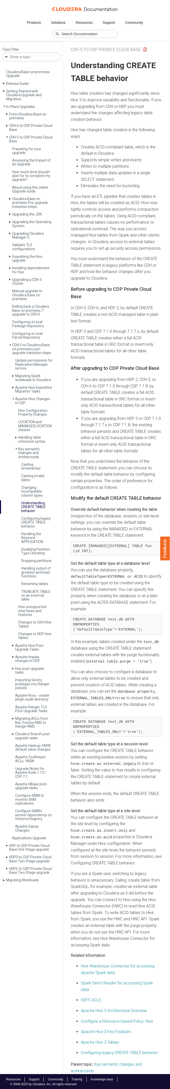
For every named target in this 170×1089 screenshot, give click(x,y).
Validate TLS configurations (23, 247)
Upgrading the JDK (27, 214)
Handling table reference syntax (31, 439)
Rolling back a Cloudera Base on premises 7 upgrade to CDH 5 (30, 310)
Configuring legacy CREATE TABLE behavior (36, 522)
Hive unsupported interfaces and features (32, 611)
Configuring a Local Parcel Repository (27, 335)
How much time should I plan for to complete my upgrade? (31, 176)
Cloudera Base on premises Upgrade (28, 74)
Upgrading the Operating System (31, 224)
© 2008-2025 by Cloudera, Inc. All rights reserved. (43, 1083)
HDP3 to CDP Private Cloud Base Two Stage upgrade (30, 859)
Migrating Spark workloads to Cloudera (33, 378)
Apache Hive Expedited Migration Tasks (33, 389)
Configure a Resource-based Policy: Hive (117, 1020)
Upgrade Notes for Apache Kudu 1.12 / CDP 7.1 (30, 773)
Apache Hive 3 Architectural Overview (114, 1009)
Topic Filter (10, 49)
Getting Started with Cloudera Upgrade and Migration (24, 95)
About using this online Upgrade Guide (30, 189)
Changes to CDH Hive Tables (35, 624)
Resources (84, 23)
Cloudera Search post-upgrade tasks (33, 736)
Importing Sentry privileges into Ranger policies (32, 684)
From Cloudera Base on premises (27, 116)
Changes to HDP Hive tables (35, 636)
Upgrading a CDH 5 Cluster (27, 281)
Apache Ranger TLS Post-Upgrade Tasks (31, 709)
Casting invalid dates (32, 478)
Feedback (165, 548)
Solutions (58, 23)
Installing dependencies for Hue (31, 270)
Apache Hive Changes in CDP (32, 401)
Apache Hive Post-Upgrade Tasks (29, 647)
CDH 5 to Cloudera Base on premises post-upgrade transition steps (31, 349)
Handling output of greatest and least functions (36, 572)
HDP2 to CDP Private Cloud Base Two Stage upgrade (30, 870)
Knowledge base (102, 1078)
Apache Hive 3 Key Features (106, 1030)
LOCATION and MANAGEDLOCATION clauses (35, 426)
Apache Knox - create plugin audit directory (32, 697)
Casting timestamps (31, 466)
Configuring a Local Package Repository (28, 324)
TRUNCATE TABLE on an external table (36, 595)
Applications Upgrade (29, 838)
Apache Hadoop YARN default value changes (33, 747)
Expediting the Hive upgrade (27, 258)
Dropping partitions (36, 561)
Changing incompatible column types (32, 491)
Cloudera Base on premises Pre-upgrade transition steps (30, 203)
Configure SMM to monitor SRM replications (29, 799)
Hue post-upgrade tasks (29, 670)
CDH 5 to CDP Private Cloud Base (30, 139)
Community (134, 23)
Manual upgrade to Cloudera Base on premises (27, 295)
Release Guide (17, 84)
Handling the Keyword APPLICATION (32, 538)
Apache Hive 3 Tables (100, 1041)
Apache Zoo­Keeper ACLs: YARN (30, 759)
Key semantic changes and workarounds (29, 453)
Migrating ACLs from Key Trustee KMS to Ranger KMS (31, 722)
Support (109, 23)
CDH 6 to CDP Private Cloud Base (30, 127)
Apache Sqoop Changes (27, 828)
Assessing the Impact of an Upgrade (31, 162)
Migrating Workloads (22, 880)
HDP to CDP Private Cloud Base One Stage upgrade (29, 847)
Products (34, 23)
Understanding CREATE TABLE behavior (33, 507)
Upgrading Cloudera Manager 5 (28, 235)
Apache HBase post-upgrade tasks (31, 786)
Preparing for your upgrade (26, 151)
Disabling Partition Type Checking (35, 551)
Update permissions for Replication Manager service (34, 364)
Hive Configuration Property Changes (32, 412)
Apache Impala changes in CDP (27, 659)
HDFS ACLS (91, 999)
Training (76, 1078)
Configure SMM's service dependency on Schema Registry (33, 815)
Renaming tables (34, 584)
